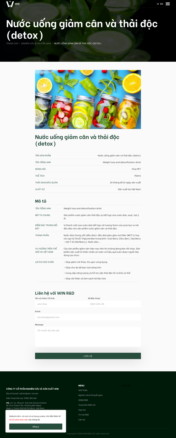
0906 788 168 (30, 398)
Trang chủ (12, 43)
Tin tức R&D (83, 414)
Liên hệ (81, 419)
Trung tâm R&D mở (86, 404)
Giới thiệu (82, 390)
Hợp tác (82, 409)
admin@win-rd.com (28, 393)
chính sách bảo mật (18, 419)
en (161, 3)
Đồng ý (36, 426)
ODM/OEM (83, 399)
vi (158, 3)
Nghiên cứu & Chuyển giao (36, 43)
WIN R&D (126, 385)
